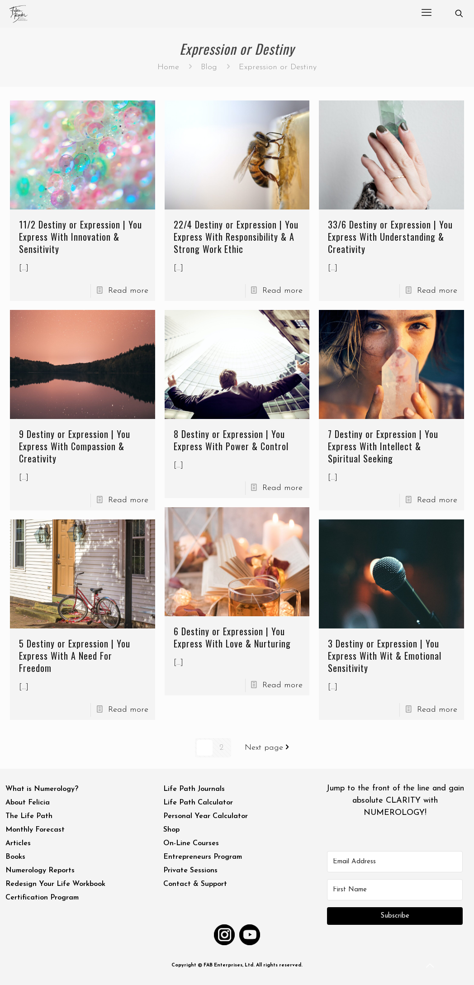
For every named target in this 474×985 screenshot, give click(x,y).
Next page (269, 747)
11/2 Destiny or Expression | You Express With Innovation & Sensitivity (80, 237)
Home (168, 67)
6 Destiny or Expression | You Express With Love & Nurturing (231, 637)
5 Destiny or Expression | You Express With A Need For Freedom (74, 656)
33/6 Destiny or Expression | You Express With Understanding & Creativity (390, 237)
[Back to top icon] (430, 966)
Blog (209, 67)
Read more (128, 290)
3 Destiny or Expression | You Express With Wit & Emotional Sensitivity (384, 656)
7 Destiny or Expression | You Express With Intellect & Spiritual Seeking (383, 446)
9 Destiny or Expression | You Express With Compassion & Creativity (74, 446)
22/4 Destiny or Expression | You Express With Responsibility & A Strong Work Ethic (235, 237)
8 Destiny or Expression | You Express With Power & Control (230, 440)
